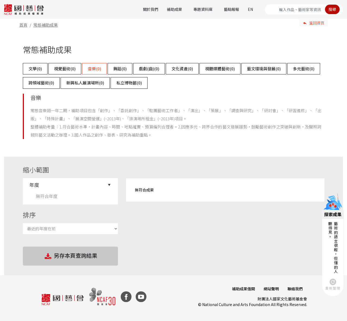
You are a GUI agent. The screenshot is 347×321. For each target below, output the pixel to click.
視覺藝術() (65, 68)
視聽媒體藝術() (220, 68)
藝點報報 (231, 9)
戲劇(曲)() (149, 68)
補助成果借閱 (243, 288)
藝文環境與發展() (264, 68)
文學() (35, 68)
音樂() (94, 68)
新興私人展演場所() (85, 83)
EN (250, 9)
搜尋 (332, 9)
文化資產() (182, 68)
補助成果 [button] (174, 9)
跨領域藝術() (41, 83)
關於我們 (150, 9)
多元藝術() (303, 68)
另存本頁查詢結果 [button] (70, 256)
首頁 (23, 25)
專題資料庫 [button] (202, 9)
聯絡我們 (295, 288)
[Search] (304, 9)
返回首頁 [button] (316, 23)
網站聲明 (271, 288)
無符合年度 (47, 196)
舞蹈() (120, 68)
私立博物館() (129, 83)
